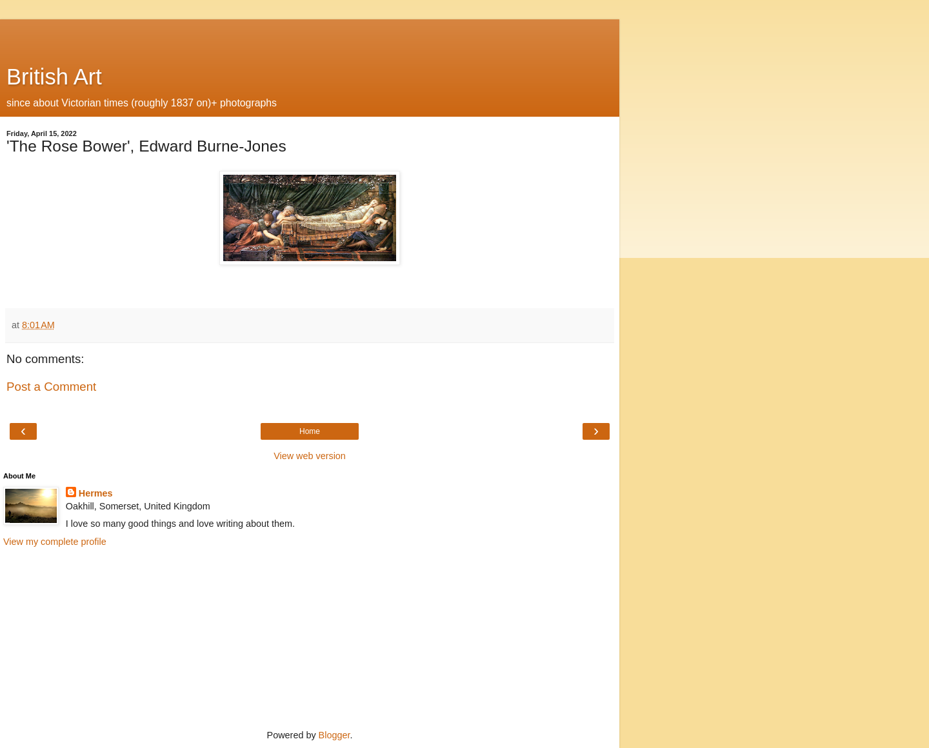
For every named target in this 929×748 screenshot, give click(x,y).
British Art (54, 76)
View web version (310, 456)
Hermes (96, 493)
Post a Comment (51, 386)
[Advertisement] (309, 35)
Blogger (334, 735)
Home (309, 431)
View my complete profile (54, 541)
